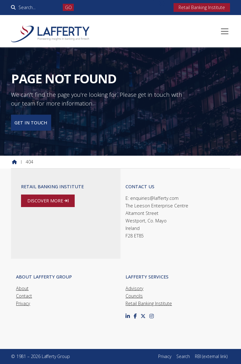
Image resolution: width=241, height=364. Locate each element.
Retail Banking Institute (149, 303)
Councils (134, 296)
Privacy (23, 303)
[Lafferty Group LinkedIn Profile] (145, 3)
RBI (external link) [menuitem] (211, 356)
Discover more (47, 201)
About (22, 288)
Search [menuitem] (183, 356)
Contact (24, 296)
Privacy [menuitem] (164, 356)
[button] (224, 31)
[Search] (38, 7)
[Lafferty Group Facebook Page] (154, 3)
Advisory (134, 288)
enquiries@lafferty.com (154, 198)
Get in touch (30, 123)
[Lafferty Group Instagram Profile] (162, 3)
